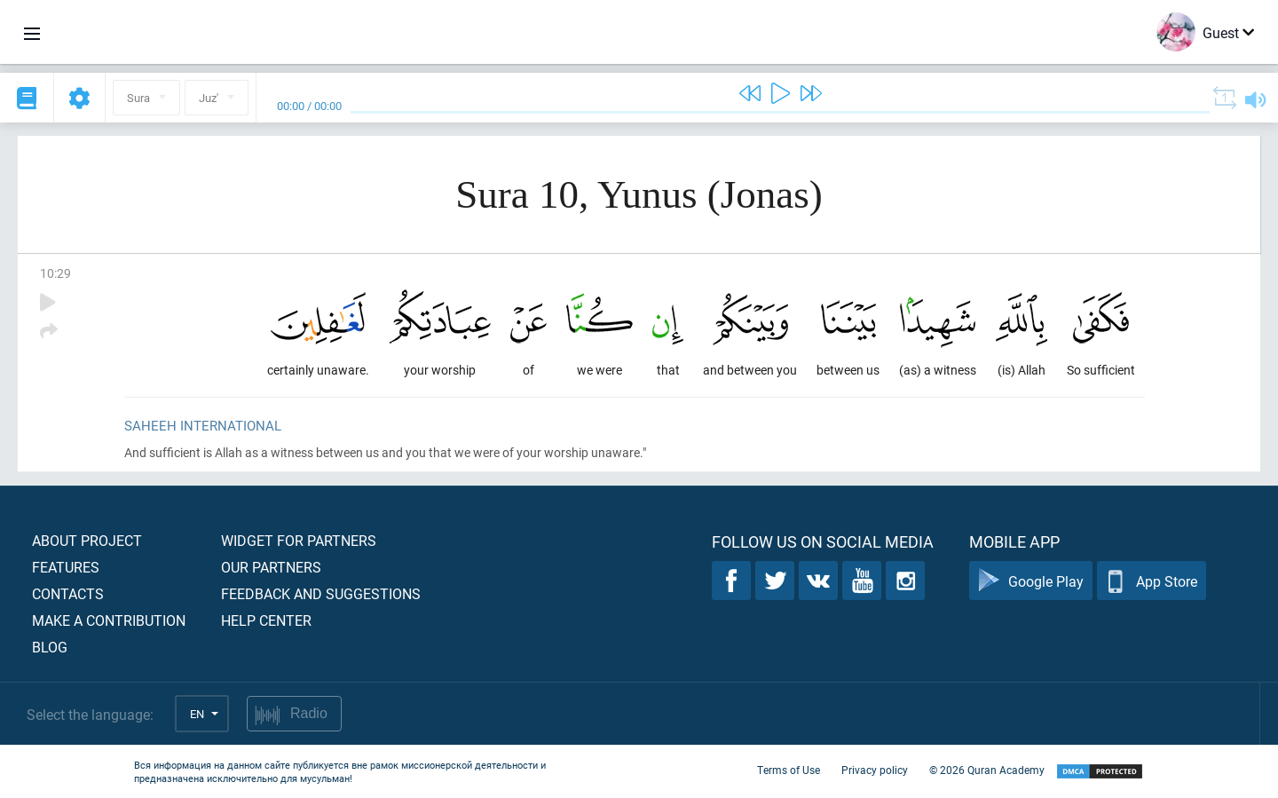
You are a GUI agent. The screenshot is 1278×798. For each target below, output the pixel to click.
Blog (49, 646)
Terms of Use (788, 769)
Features (65, 566)
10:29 (55, 273)
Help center (266, 620)
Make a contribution (108, 620)
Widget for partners (298, 540)
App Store (1151, 581)
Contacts (68, 593)
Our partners (271, 566)
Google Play (1031, 581)
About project (87, 540)
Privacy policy (874, 769)
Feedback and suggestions (321, 593)
